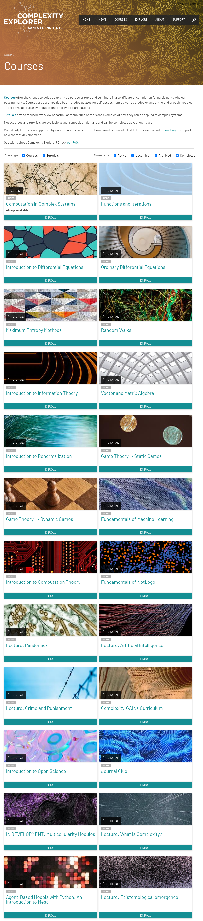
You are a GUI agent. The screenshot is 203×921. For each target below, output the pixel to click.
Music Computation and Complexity (121, 705)
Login (180, 4)
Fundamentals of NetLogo (71, 415)
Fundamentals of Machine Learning (167, 347)
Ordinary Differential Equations (160, 209)
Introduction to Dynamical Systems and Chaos (74, 634)
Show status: (102, 155)
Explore (141, 19)
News (102, 19)
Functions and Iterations (68, 206)
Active (122, 155)
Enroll (27, 227)
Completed (187, 155)
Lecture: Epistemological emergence (165, 557)
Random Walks (69, 277)
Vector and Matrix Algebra (167, 279)
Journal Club (162, 484)
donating (169, 130)
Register (193, 4)
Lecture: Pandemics (112, 415)
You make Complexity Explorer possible (149, 853)
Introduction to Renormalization (23, 347)
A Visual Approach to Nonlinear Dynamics (24, 707)
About (160, 19)
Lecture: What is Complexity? (71, 555)
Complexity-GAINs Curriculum (72, 487)
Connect (149, 882)
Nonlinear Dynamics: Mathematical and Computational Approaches (72, 712)
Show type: (12, 155)
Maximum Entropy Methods (24, 279)
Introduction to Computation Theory (21, 417)
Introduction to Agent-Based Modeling (21, 789)
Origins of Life (163, 629)
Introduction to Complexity (21, 632)
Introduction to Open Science (116, 487)
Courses (120, 19)
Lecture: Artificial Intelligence (167, 415)
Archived (165, 155)
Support (178, 19)
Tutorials (53, 155)
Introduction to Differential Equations (116, 209)
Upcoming (142, 155)
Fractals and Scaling (122, 629)
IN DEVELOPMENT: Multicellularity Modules (25, 557)
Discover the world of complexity (54, 853)
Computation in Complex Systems (24, 206)
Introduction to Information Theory (121, 279)
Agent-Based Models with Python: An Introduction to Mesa (122, 559)
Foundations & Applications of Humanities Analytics (164, 709)
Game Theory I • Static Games (70, 347)
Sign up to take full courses (54, 888)
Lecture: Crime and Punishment (26, 487)
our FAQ (72, 142)
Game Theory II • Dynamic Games (117, 347)
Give (149, 847)
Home (86, 19)
